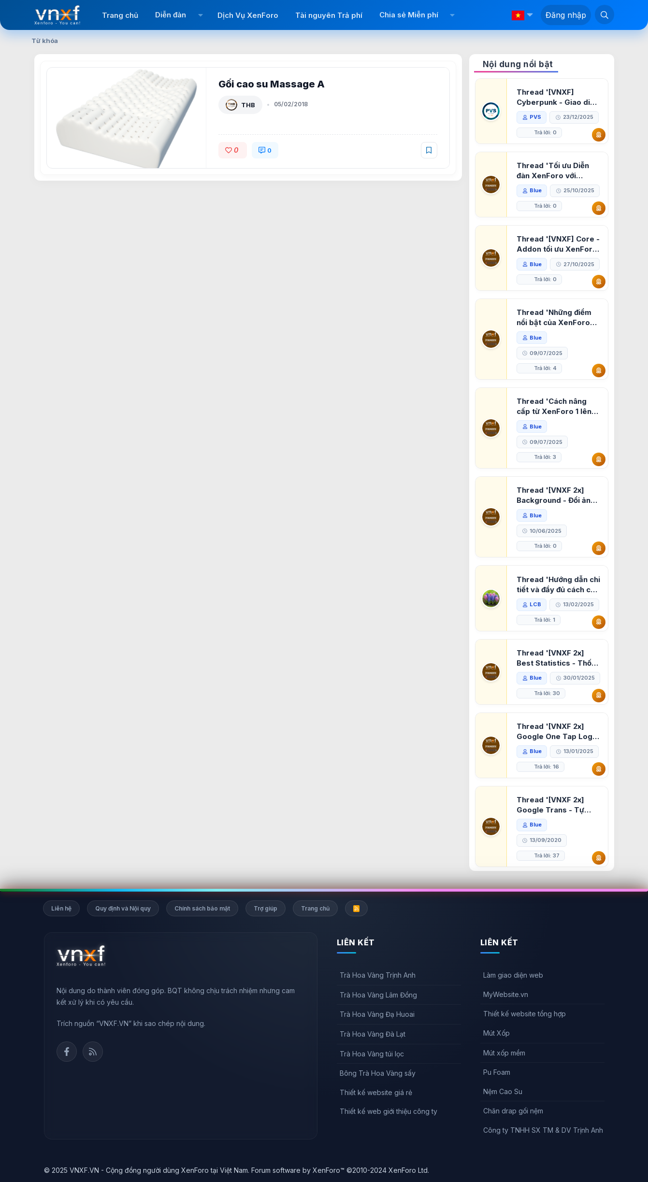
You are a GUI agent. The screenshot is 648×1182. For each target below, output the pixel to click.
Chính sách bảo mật (202, 908)
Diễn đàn (170, 14)
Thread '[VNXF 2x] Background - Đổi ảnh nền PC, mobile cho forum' (556, 495)
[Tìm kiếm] (604, 14)
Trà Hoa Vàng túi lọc (372, 1054)
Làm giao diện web (513, 975)
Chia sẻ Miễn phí (408, 14)
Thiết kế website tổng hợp (524, 1014)
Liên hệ (61, 908)
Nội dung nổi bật (518, 64)
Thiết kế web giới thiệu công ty (388, 1111)
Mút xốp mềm (504, 1053)
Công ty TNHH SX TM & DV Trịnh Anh (543, 1130)
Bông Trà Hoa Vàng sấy (378, 1073)
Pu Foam (496, 1072)
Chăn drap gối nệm (513, 1111)
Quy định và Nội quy (123, 908)
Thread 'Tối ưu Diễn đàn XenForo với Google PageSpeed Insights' (553, 171)
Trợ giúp (265, 908)
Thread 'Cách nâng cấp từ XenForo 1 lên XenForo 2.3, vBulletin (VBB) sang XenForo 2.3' (557, 406)
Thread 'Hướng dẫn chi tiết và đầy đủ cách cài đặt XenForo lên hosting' (558, 585)
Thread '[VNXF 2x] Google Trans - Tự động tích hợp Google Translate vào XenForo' (555, 805)
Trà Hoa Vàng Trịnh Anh (378, 975)
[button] (200, 15)
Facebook (66, 1051)
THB (248, 105)
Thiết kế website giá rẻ (376, 1092)
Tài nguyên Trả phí (328, 15)
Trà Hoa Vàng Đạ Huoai (377, 1014)
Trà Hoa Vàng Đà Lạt (372, 1034)
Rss (92, 1051)
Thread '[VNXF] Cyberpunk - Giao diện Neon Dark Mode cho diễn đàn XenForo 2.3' (558, 97)
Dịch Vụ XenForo (247, 15)
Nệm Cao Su (502, 1091)
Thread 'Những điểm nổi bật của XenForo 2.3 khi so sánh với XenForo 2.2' (554, 318)
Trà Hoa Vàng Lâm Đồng (378, 995)
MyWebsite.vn (505, 994)
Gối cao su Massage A (271, 84)
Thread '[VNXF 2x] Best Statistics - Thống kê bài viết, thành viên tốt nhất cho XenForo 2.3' (559, 658)
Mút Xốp (496, 1033)
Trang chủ (120, 15)
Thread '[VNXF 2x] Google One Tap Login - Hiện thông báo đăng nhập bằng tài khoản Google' (558, 731)
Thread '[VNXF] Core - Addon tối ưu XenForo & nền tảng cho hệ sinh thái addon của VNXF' (558, 244)
